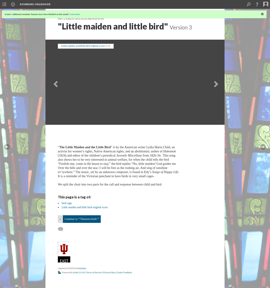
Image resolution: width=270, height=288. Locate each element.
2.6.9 (82, 272)
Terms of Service (94, 272)
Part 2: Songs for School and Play (77, 19)
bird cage (67, 203)
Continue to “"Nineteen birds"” (82, 219)
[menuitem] (4, 4)
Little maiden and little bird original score (83, 45)
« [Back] (60, 219)
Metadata (81, 268)
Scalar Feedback (124, 272)
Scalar (76, 272)
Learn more (74, 14)
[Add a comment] (62, 229)
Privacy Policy (109, 272)
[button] (257, 4)
